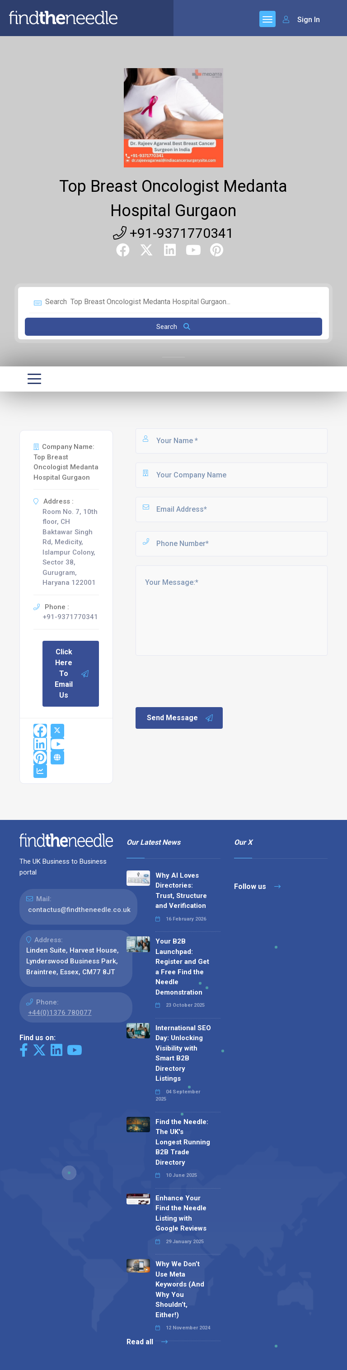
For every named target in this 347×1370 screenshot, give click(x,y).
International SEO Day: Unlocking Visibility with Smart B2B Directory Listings (183, 1053)
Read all (147, 1342)
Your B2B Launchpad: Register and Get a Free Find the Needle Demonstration (182, 966)
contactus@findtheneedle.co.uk (79, 910)
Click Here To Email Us (72, 673)
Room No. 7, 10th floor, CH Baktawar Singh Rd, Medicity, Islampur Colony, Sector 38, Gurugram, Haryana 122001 (70, 547)
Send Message (180, 717)
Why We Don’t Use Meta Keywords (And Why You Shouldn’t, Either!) (179, 1289)
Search (173, 327)
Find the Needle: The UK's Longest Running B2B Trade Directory (182, 1142)
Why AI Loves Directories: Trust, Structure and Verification (181, 890)
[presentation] (203, 680)
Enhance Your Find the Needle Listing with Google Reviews (180, 1213)
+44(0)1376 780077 (60, 1013)
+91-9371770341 (173, 233)
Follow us (257, 886)
